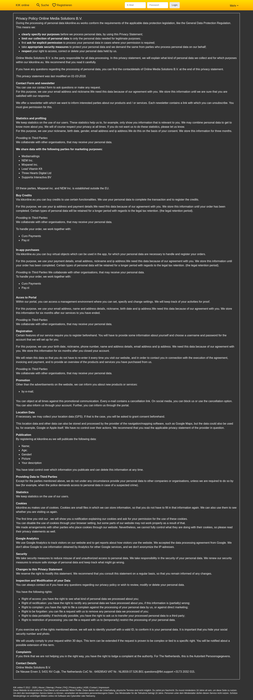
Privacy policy (75, 687)
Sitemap (50, 687)
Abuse (41, 687)
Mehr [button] (233, 5)
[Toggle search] (42, 5)
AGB (86, 687)
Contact (93, 687)
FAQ (65, 687)
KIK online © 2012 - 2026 (25, 687)
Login (175, 5)
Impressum (104, 687)
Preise (58, 687)
